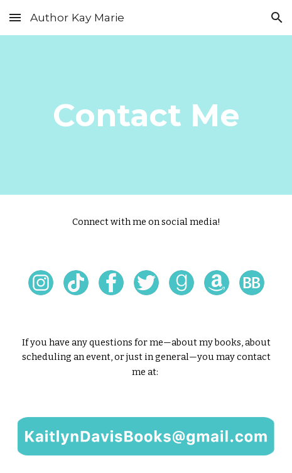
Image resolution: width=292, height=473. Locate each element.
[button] (15, 17)
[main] (146, 114)
